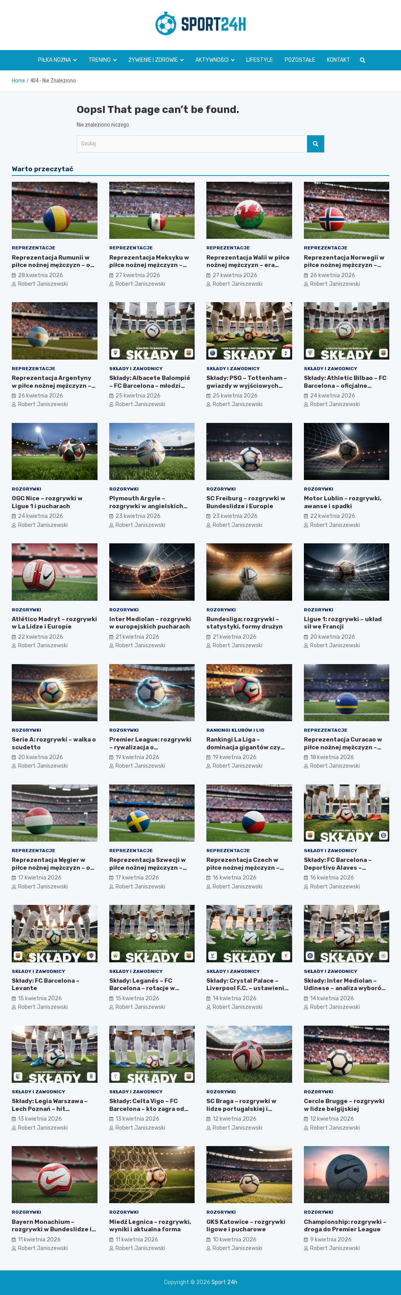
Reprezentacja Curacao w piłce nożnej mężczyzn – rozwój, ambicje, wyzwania (344, 747)
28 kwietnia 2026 (40, 275)
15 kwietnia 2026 (40, 998)
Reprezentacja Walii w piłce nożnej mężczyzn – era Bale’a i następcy (248, 265)
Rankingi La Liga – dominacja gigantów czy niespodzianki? (243, 747)
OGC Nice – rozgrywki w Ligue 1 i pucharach (47, 502)
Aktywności (212, 60)
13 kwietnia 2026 (40, 1119)
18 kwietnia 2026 (332, 757)
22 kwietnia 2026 (332, 516)
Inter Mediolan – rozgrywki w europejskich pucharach (150, 623)
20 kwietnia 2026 (332, 637)
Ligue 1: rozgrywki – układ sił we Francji (343, 623)
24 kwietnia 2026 (332, 395)
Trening (100, 60)
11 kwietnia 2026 (39, 1239)
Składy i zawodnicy (136, 368)
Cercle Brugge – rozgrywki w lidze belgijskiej (344, 1105)
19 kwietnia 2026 (137, 757)
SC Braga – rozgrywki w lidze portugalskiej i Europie (241, 1109)
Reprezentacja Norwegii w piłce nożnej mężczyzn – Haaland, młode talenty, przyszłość (344, 269)
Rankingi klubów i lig (235, 730)
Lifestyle (259, 60)
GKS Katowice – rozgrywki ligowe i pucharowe (245, 1225)
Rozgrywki (26, 489)
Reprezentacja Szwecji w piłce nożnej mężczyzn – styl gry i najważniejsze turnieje (147, 871)
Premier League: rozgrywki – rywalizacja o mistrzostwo (150, 747)
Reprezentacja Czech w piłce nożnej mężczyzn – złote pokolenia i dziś (243, 867)
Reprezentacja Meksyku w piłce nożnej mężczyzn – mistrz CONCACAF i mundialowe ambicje (149, 269)
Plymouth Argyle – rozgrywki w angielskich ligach (146, 506)
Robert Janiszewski (43, 284)
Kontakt (338, 60)
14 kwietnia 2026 (234, 998)
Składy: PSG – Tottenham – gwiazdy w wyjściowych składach (246, 385)
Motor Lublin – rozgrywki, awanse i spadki (342, 502)
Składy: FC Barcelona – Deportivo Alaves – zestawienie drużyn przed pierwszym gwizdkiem (344, 871)
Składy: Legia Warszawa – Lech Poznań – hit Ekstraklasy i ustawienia (50, 1109)
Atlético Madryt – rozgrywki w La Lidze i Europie (54, 623)
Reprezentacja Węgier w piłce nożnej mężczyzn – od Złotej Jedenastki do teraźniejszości (53, 871)
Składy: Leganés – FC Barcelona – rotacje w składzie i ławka (142, 988)
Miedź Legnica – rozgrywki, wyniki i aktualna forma (150, 1225)
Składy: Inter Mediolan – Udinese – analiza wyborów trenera (345, 988)
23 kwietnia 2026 (138, 516)
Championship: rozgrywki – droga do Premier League (345, 1225)
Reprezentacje (33, 248)
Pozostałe (300, 60)
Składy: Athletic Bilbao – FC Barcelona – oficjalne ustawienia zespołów (345, 385)
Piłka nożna (54, 60)
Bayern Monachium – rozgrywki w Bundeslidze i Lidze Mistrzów (52, 1229)
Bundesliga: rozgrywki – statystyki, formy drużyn (244, 623)
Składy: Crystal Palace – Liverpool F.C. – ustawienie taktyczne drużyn (247, 988)
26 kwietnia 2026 (332, 275)
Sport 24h (224, 1282)
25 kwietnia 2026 (138, 395)
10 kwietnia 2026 (234, 1239)
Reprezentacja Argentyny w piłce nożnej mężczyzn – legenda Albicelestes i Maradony (51, 389)
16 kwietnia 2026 (234, 877)
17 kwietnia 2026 (39, 877)
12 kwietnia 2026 (234, 1119)
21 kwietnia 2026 (137, 637)
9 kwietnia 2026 (331, 1239)
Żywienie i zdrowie (153, 60)
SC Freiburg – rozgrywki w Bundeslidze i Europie (245, 502)
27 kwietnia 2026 (138, 275)
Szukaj (315, 143)
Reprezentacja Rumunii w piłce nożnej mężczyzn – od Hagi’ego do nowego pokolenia (53, 269)
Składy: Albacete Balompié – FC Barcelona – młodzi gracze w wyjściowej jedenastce (149, 389)
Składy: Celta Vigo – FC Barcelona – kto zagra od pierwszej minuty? (146, 1109)
